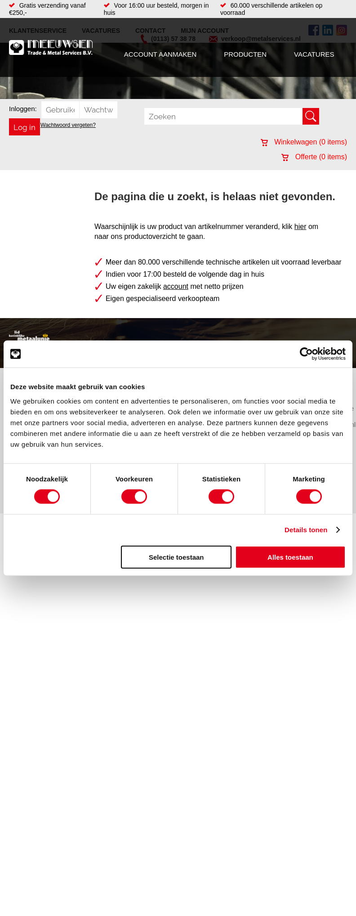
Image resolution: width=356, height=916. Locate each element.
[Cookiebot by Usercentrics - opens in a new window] (306, 354)
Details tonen (306, 530)
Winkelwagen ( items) (304, 142)
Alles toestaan (290, 557)
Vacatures (314, 54)
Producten (245, 54)
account (175, 286)
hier (300, 226)
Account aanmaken (160, 54)
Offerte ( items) (314, 157)
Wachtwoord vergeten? (68, 125)
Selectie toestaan (176, 557)
